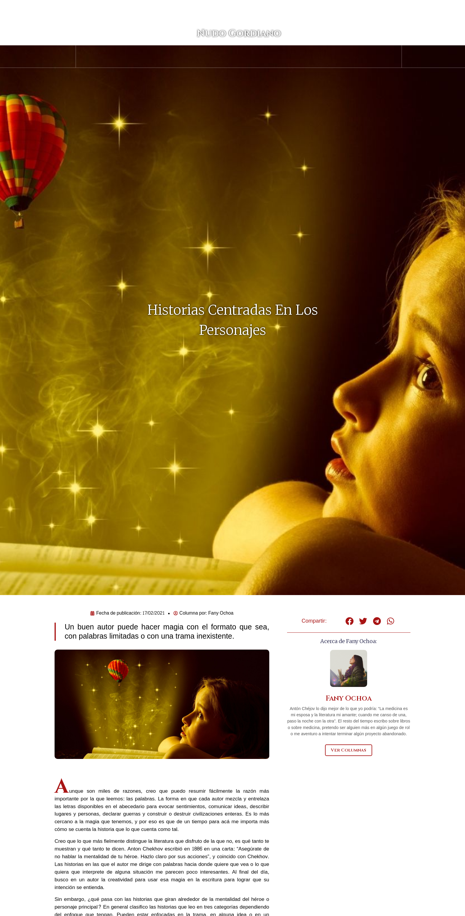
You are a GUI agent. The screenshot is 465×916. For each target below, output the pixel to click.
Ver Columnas (348, 750)
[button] (349, 621)
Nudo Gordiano (232, 44)
